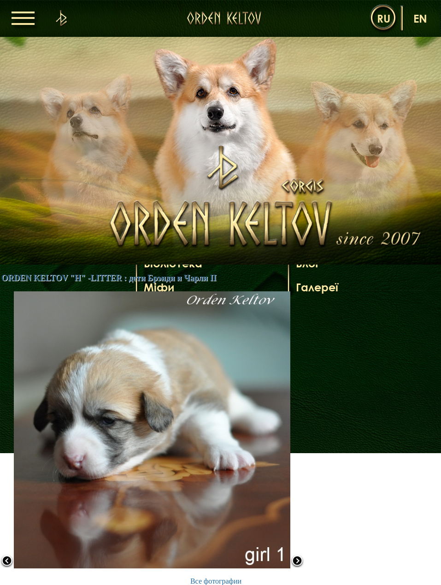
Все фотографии (215, 581)
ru (383, 18)
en (420, 18)
